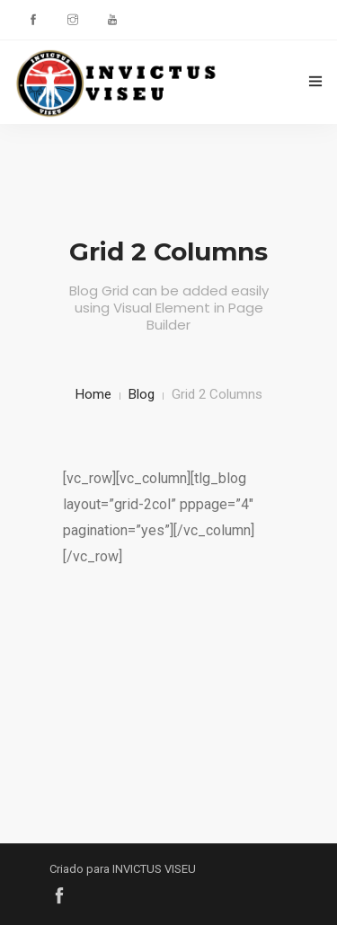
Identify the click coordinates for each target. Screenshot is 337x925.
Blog (142, 394)
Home (93, 394)
